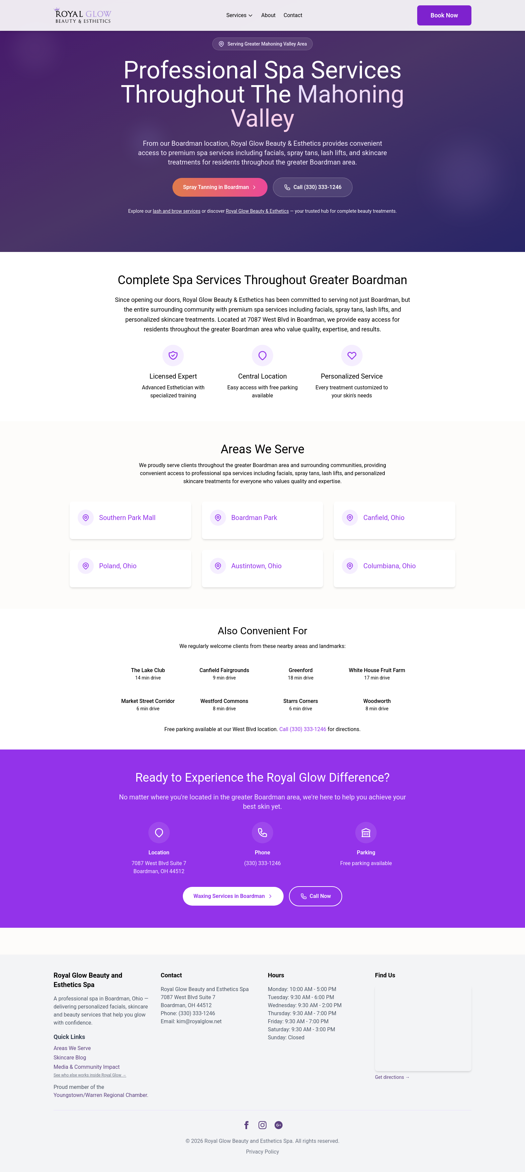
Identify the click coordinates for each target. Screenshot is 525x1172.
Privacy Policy (262, 1152)
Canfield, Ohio (383, 518)
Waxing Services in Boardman (233, 896)
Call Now (315, 896)
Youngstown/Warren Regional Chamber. (101, 1095)
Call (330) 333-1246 (313, 187)
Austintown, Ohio (256, 566)
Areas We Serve (72, 1048)
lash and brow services (176, 211)
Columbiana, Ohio (389, 566)
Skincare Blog (70, 1057)
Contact (293, 15)
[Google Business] (279, 1125)
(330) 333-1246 (196, 1013)
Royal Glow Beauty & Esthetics (257, 211)
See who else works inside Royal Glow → (90, 1075)
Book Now (444, 15)
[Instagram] (262, 1125)
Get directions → (392, 1077)
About (268, 15)
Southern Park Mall (127, 518)
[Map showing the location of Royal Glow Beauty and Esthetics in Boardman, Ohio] (423, 1028)
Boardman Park (254, 518)
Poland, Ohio (118, 566)
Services (239, 15)
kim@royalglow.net (199, 1021)
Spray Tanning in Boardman (220, 187)
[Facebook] (246, 1125)
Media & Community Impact (87, 1067)
